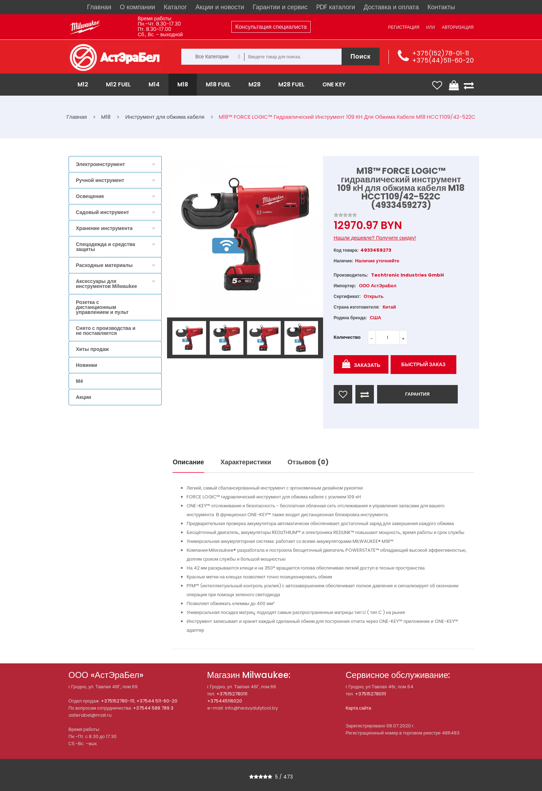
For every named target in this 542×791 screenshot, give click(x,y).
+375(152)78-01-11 (440, 53)
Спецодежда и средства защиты (105, 246)
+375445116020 (224, 701)
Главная (99, 6)
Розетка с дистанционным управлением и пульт (102, 307)
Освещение (90, 196)
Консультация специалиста (271, 27)
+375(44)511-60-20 (443, 60)
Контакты (441, 6)
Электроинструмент (100, 164)
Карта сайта (358, 708)
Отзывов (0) (308, 462)
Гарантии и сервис (280, 6)
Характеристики (245, 462)
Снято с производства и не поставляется (106, 330)
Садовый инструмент (102, 212)
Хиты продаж (92, 349)
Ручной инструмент (100, 180)
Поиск (360, 56)
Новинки (86, 365)
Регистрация (403, 27)
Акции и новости (219, 6)
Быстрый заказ (423, 364)
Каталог (175, 6)
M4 (79, 381)
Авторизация (457, 27)
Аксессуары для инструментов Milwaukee (106, 283)
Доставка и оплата (391, 6)
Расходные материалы (104, 265)
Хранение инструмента (104, 228)
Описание (188, 462)
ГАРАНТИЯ (417, 394)
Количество (347, 337)
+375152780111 (231, 693)
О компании (137, 6)
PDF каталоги (335, 6)
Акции (83, 397)
